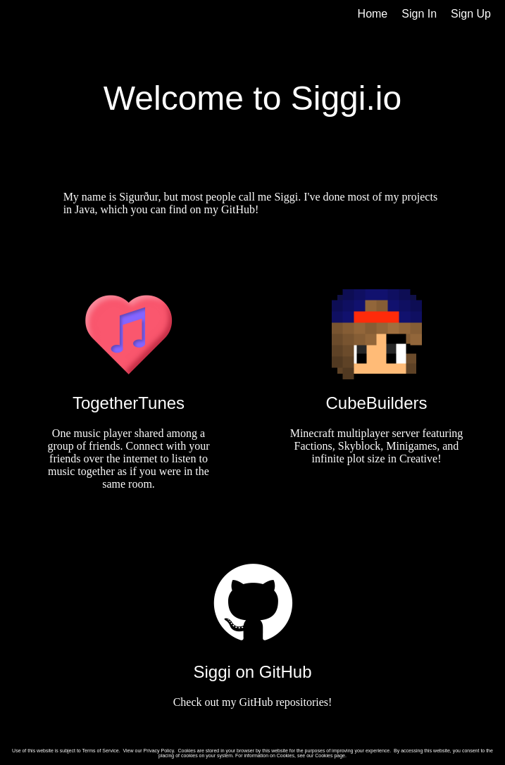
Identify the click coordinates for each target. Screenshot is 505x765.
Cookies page (330, 755)
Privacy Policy (159, 750)
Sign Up (471, 14)
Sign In (419, 14)
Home (373, 14)
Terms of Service (100, 750)
